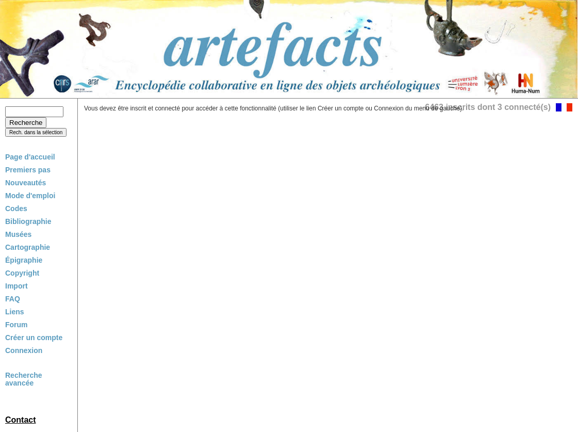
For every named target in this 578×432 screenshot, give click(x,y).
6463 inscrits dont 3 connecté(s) (488, 107)
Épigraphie (23, 260)
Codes (16, 208)
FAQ (12, 299)
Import (16, 286)
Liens (14, 312)
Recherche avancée (23, 379)
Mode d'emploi (30, 195)
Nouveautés (25, 183)
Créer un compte (33, 337)
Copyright (22, 273)
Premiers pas (28, 170)
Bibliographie (28, 221)
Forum (16, 325)
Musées (18, 234)
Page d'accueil (30, 157)
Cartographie (27, 247)
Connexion (23, 350)
